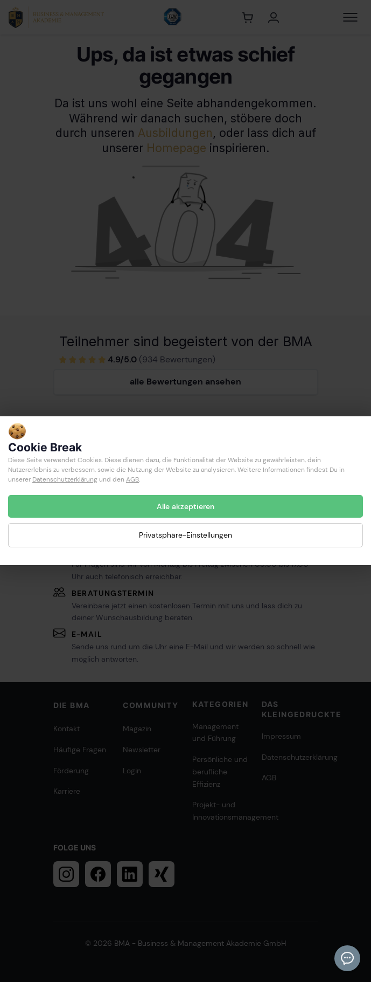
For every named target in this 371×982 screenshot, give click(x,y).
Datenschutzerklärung (64, 479)
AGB (132, 479)
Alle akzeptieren (185, 506)
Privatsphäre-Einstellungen (185, 535)
